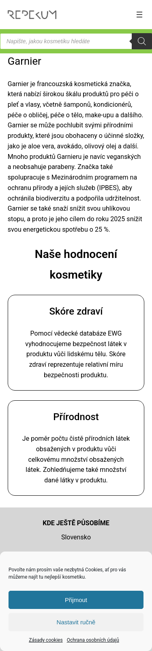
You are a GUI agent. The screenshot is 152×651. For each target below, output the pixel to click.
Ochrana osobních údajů (93, 640)
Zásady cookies (45, 640)
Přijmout (76, 599)
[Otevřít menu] (139, 14)
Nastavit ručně (76, 622)
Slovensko (76, 537)
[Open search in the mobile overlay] (76, 41)
